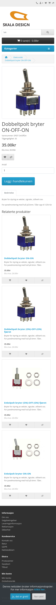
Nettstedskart (8, 550)
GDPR (4, 546)
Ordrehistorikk (8, 581)
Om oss (5, 517)
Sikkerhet (6, 529)
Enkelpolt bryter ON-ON (17, 473)
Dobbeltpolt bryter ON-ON (19, 258)
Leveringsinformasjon (12, 523)
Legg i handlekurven (18, 181)
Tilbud (4, 567)
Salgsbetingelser (9, 520)
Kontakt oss (7, 540)
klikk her (39, 589)
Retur (4, 543)
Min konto (6, 578)
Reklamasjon (7, 526)
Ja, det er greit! (20, 596)
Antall (4, 164)
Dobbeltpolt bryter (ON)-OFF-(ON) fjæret (23, 330)
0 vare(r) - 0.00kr (28, 40)
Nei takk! (39, 596)
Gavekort (6, 564)
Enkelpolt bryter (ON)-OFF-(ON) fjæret (25, 402)
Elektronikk (18, 57)
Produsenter (7, 560)
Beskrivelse (9, 193)
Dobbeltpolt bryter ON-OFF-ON (18, 60)
